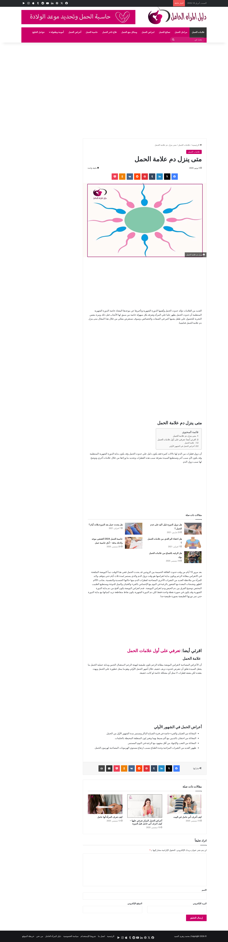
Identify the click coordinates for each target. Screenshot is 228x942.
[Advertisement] (133, 66)
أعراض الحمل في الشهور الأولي (182, 446)
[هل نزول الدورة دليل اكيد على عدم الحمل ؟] (193, 529)
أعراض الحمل (74, 32)
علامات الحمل (198, 32)
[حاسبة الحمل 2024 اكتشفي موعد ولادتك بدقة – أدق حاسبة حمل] (133, 543)
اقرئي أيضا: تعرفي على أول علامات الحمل (177, 439)
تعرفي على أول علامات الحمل (153, 650)
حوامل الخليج (38, 32)
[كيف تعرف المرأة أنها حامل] (105, 804)
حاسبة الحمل (92, 32)
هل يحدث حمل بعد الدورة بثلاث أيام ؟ (106, 524)
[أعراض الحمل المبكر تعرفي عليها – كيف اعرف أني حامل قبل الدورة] (144, 806)
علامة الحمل (190, 443)
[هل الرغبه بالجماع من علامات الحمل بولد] (193, 557)
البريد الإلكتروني (200, 903)
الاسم (204, 890)
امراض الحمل (148, 32)
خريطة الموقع (28, 936)
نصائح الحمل (164, 32)
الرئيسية (197, 145)
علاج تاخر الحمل (109, 32)
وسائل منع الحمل (129, 32)
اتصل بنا (101, 936)
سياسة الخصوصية (71, 936)
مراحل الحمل (181, 32)
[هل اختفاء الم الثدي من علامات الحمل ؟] (193, 543)
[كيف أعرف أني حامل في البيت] (184, 804)
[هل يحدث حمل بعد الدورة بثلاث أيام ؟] (133, 529)
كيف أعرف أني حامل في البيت (187, 817)
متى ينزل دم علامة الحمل (184, 436)
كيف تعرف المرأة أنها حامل (110, 817)
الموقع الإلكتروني (134, 903)
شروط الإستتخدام (88, 936)
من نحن (39, 936)
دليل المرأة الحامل (53, 936)
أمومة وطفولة (57, 32)
